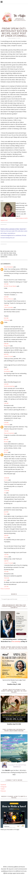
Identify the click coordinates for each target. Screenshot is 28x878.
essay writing (5, 253)
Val (5, 493)
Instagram (3, 787)
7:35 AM (6, 431)
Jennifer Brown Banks (10, 286)
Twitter (3, 789)
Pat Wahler (7, 371)
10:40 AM (6, 478)
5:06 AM (6, 384)
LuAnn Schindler (8, 307)
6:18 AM (6, 422)
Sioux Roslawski (8, 267)
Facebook (3, 784)
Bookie (6, 441)
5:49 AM (6, 403)
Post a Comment (5, 588)
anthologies (6, 251)
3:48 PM (6, 561)
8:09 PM (6, 354)
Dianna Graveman (9, 433)
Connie (6, 480)
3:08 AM (6, 535)
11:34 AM (6, 490)
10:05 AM (6, 578)
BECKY (6, 452)
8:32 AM (6, 318)
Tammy (6, 557)
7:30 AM (6, 305)
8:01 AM (6, 439)
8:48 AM (6, 343)
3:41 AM (6, 369)
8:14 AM (6, 450)
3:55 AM (6, 284)
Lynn (5, 580)
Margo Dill (7, 346)
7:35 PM (6, 586)
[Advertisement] (14, 848)
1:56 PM (6, 554)
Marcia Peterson (8, 299)
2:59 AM (6, 571)
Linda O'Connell (8, 255)
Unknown (6, 320)
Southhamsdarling (9, 386)
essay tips (13, 251)
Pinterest (3, 791)
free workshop (16, 641)
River (5, 514)
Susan (5, 537)
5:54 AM (6, 297)
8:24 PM (6, 512)
